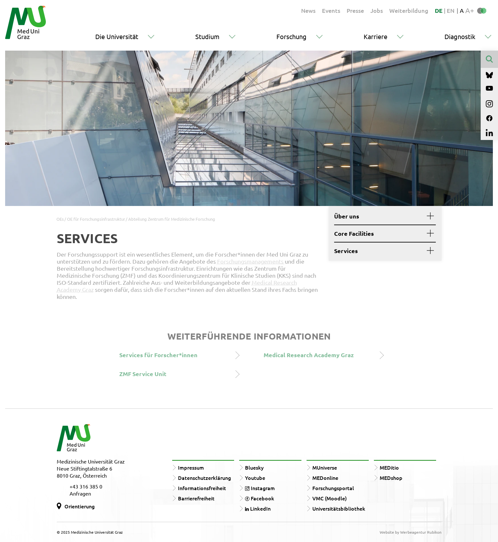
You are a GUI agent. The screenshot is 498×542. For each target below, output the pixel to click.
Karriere (375, 36)
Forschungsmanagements (251, 261)
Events (331, 10)
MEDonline (325, 477)
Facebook (259, 498)
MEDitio (389, 467)
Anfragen (80, 493)
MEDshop (391, 477)
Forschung (291, 36)
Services (382, 250)
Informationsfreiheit (202, 487)
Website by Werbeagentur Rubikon (411, 532)
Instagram (260, 487)
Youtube (255, 477)
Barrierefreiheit (196, 498)
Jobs (376, 10)
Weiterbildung (408, 10)
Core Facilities (382, 233)
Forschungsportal (333, 487)
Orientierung (79, 506)
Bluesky (254, 467)
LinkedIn (258, 508)
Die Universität (116, 36)
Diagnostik (459, 36)
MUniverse (324, 467)
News (308, 10)
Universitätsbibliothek (338, 508)
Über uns (382, 216)
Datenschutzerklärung (204, 477)
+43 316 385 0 (86, 486)
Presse (355, 10)
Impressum (191, 467)
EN (450, 10)
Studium (207, 36)
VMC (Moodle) (329, 498)
